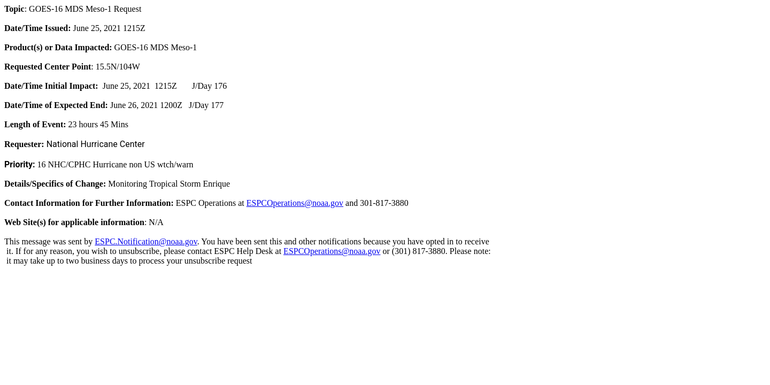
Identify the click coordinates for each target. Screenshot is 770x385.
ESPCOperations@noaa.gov (295, 202)
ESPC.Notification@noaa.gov (146, 241)
